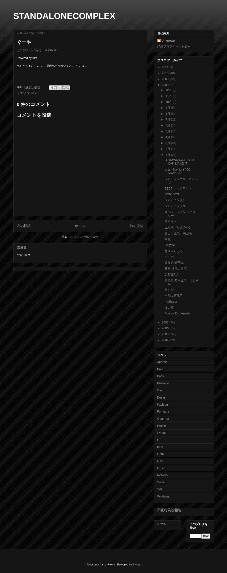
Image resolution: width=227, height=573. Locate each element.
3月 (168, 143)
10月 (169, 102)
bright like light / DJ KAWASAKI (177, 171)
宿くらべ (171, 221)
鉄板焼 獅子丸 (174, 262)
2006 (165, 328)
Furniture (163, 411)
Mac (160, 461)
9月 (168, 107)
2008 (165, 85)
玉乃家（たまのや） (178, 227)
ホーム (80, 226)
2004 (165, 340)
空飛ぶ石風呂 (174, 295)
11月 (169, 96)
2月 (168, 149)
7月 (168, 119)
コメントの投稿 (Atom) (83, 237)
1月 (168, 155)
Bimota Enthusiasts (177, 313)
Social (161, 482)
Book (160, 376)
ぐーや (169, 257)
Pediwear (171, 301)
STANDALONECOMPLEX (64, 16)
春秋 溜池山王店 (176, 268)
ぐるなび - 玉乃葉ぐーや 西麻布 (37, 50)
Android (162, 362)
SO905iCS (172, 194)
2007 (165, 322)
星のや (169, 290)
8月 (168, 113)
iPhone (162, 433)
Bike (160, 369)
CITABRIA (171, 274)
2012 (165, 67)
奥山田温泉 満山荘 (178, 233)
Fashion (162, 404)
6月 (168, 125)
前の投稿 (136, 226)
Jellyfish (170, 245)
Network (162, 475)
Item (160, 447)
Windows (163, 496)
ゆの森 (169, 307)
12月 (169, 90)
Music (161, 468)
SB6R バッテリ (175, 206)
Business (163, 383)
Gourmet (32, 93)
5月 (168, 131)
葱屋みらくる (174, 251)
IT (158, 439)
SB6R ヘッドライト (178, 188)
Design (162, 397)
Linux (160, 454)
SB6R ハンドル (175, 200)
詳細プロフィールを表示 (173, 46)
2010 (165, 73)
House (161, 425)
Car (159, 390)
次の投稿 (24, 226)
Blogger (137, 564)
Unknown (168, 40)
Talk (160, 489)
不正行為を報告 (169, 510)
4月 (168, 137)
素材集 (22, 247)
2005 (165, 334)
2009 (165, 79)
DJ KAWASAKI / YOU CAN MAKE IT (179, 161)
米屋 (168, 239)
